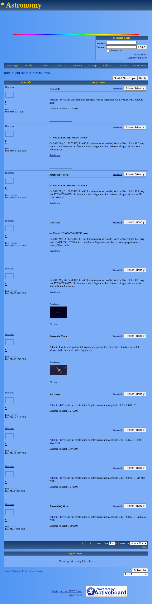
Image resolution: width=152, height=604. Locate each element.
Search (28, 65)
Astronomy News (22, 72)
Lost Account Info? (137, 57)
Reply (142, 78)
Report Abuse (75, 595)
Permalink (117, 88)
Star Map (91, 65)
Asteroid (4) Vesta (58, 99)
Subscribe (140, 570)
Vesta (144, 546)
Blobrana (9, 87)
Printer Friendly (135, 88)
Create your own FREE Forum (67, 591)
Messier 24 (55, 350)
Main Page (12, 65)
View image (54, 324)
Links (44, 65)
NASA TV (60, 65)
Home (7, 72)
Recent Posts (139, 65)
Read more (54, 155)
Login (141, 46)
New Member (140, 54)
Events (38, 72)
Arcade (123, 65)
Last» (99, 543)
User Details (76, 65)
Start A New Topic (125, 78)
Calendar (107, 65)
